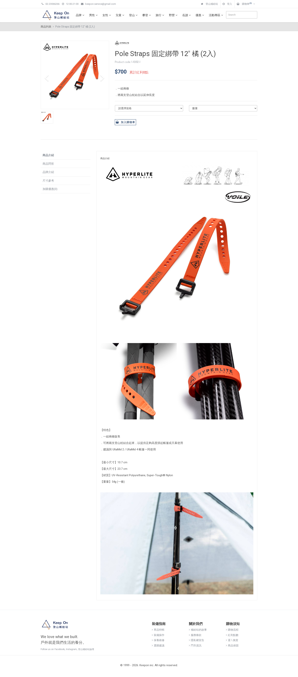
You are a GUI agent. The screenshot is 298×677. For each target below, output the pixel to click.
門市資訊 (195, 645)
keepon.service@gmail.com (98, 3)
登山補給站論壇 (86, 649)
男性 (94, 15)
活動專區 (216, 15)
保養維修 (158, 640)
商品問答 (48, 163)
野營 (173, 15)
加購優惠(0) (50, 189)
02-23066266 (50, 3)
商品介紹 (48, 155)
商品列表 (46, 26)
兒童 (120, 15)
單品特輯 (158, 629)
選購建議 (158, 645)
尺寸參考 (48, 180)
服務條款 (195, 635)
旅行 (160, 15)
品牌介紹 (48, 172)
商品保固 (232, 645)
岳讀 (187, 15)
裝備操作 (158, 635)
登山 (134, 15)
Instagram (71, 649)
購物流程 (232, 629)
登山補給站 (209, 3)
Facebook (60, 649)
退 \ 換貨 (232, 640)
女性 (107, 15)
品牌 (80, 15)
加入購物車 (125, 122)
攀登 (147, 15)
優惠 (200, 15)
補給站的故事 (198, 629)
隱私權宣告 (196, 640)
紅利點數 (232, 635)
